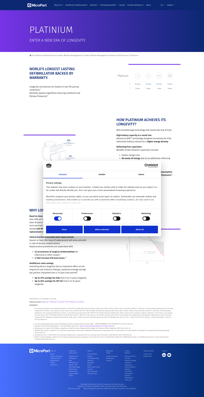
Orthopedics (73, 358)
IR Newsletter (129, 378)
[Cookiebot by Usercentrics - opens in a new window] (146, 166)
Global (170, 5)
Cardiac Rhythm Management (69, 55)
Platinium (134, 55)
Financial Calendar (130, 360)
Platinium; (46, 310)
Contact (52, 363)
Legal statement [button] (148, 351)
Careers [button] (122, 5)
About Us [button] (58, 5)
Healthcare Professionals (44, 55)
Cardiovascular (73, 356)
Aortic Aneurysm (92, 371)
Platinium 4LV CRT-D (77, 310)
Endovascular (73, 369)
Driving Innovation (112, 356)
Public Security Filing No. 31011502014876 (114, 386)
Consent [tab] (63, 174)
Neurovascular (73, 371)
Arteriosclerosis (92, 373)
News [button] (148, 5)
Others (71, 375)
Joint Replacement (93, 358)
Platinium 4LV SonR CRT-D (59, 310)
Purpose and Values (56, 356)
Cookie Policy (147, 356)
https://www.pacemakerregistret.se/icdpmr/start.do (97, 334)
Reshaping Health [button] (107, 5)
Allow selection (102, 229)
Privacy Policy (147, 354)
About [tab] (141, 174)
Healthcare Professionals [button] (75, 5)
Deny (64, 229)
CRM (70, 360)
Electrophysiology (74, 367)
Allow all (140, 229)
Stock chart (128, 380)
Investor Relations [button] (134, 5)
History (52, 354)
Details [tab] (102, 174)
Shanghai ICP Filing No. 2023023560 (89, 386)
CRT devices (123, 55)
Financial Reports (130, 367)
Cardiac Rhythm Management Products (100, 55)
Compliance (53, 365)
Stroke (89, 365)
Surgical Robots (74, 373)
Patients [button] (93, 5)
